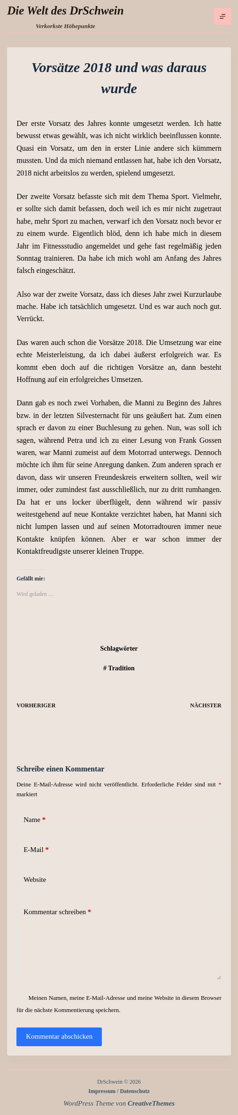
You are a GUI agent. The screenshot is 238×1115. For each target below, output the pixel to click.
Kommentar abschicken (59, 1036)
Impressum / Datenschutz (118, 1091)
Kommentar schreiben (57, 912)
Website (34, 879)
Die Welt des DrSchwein (65, 10)
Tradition (119, 668)
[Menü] (222, 16)
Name (34, 820)
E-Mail (36, 850)
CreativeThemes (151, 1103)
